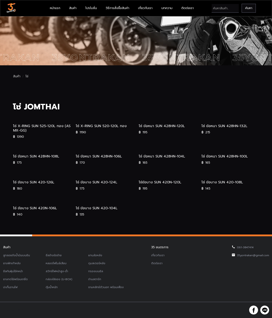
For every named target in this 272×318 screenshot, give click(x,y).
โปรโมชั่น (91, 8)
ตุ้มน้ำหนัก (52, 287)
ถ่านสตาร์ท (94, 279)
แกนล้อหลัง (95, 255)
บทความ (166, 8)
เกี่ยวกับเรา (145, 8)
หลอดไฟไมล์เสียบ (56, 263)
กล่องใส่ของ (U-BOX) (59, 279)
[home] (11, 8)
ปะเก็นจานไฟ (10, 287)
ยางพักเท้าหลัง (12, 263)
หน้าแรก (55, 8)
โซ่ (26, 76)
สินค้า (72, 8)
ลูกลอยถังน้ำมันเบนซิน (16, 255)
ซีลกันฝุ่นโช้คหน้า (13, 271)
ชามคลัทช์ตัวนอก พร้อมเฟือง (106, 287)
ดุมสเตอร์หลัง (96, 263)
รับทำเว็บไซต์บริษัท (169, 310)
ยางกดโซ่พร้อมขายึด (15, 279)
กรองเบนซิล (95, 271)
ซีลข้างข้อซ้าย (54, 255)
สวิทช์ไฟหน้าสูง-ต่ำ (57, 271)
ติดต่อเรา (187, 8)
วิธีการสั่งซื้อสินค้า (117, 8)
